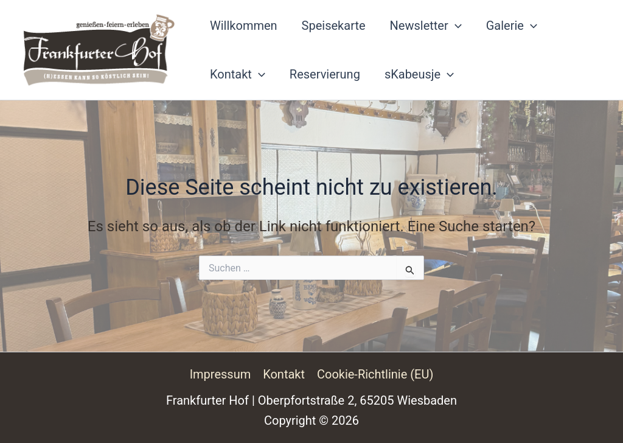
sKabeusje (419, 74)
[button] (455, 25)
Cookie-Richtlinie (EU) (375, 374)
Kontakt (237, 74)
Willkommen (243, 25)
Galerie (511, 25)
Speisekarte (334, 25)
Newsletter (426, 25)
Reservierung (325, 74)
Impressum (220, 374)
